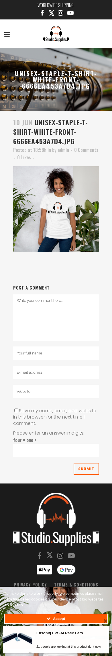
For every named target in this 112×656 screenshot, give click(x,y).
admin (63, 149)
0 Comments (86, 149)
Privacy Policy (30, 584)
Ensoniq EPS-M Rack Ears (59, 634)
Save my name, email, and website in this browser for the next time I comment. (54, 417)
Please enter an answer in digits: (48, 433)
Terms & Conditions (76, 584)
